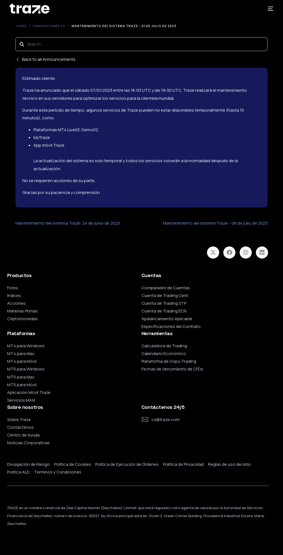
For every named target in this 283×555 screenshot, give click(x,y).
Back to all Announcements (45, 59)
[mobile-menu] (268, 9)
